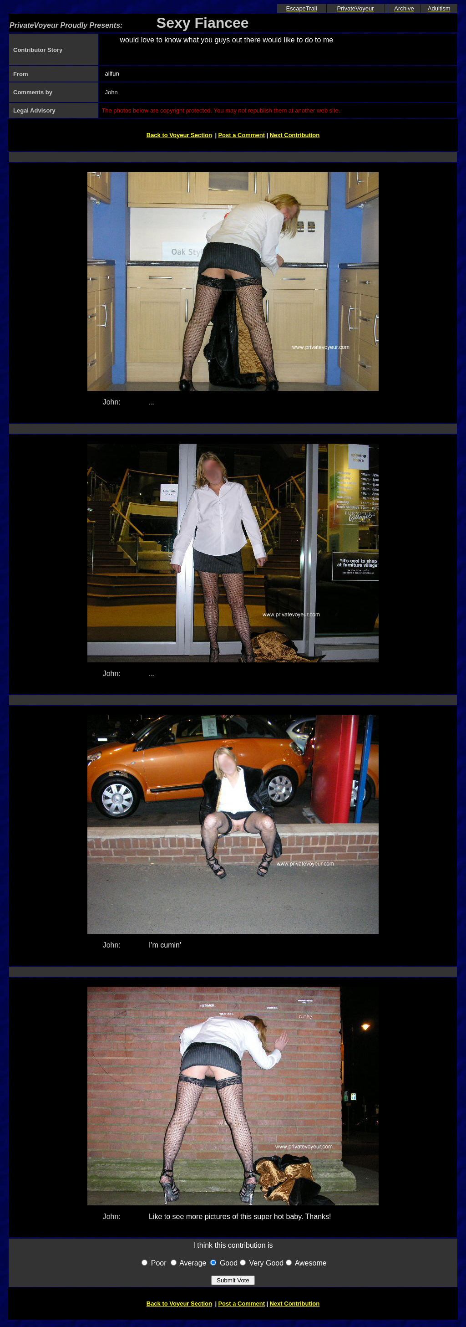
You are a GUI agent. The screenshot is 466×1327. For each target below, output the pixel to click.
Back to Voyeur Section (179, 135)
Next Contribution (294, 135)
